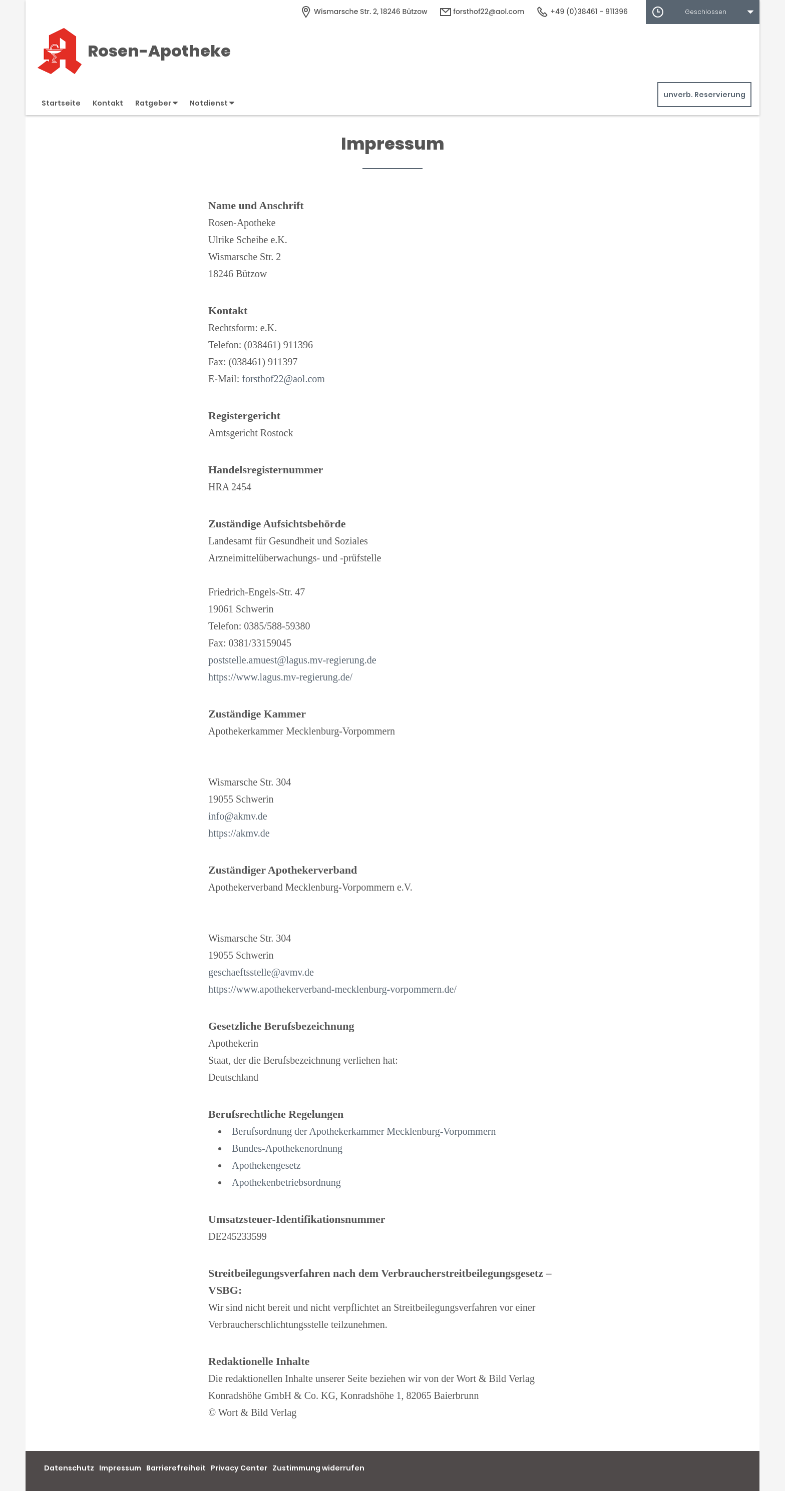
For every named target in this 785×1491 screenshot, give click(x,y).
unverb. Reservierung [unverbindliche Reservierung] (704, 95)
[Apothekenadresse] (363, 12)
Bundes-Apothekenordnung (287, 1148)
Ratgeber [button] (156, 103)
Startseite (61, 103)
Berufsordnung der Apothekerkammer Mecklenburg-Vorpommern (364, 1131)
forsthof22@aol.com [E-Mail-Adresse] (482, 12)
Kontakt (108, 103)
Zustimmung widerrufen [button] (318, 1468)
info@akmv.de (237, 816)
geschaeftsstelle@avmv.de (261, 972)
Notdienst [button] (212, 103)
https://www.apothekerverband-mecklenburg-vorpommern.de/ (332, 989)
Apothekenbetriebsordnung (286, 1182)
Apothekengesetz (266, 1165)
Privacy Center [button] (239, 1468)
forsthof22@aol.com (283, 378)
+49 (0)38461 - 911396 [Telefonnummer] (582, 12)
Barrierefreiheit (176, 1468)
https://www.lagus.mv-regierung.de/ (280, 676)
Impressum (120, 1468)
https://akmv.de (239, 833)
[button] (702, 12)
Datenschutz (69, 1468)
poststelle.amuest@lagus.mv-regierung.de (292, 659)
